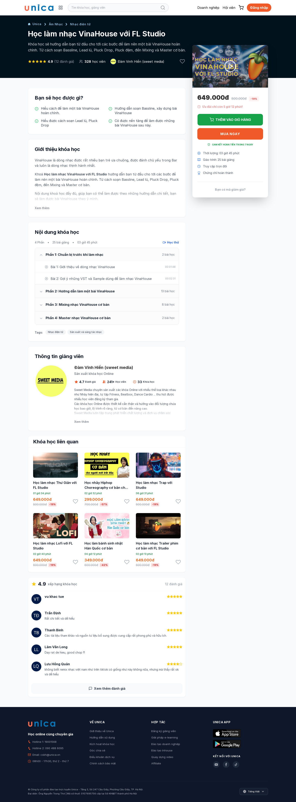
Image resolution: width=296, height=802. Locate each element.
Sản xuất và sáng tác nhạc (86, 332)
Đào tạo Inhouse (161, 750)
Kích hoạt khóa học (102, 744)
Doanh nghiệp (208, 8)
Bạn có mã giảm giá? (230, 189)
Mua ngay (230, 134)
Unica (35, 24)
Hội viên (229, 8)
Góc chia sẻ (97, 750)
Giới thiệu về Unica (102, 731)
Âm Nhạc (56, 24)
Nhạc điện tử (80, 24)
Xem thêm (42, 208)
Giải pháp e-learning (164, 737)
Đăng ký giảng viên (163, 731)
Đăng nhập (259, 8)
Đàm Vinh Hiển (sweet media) (141, 61)
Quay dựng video (162, 757)
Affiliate (156, 763)
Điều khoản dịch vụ (102, 757)
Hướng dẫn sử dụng (102, 737)
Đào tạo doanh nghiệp (165, 744)
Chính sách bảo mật (103, 763)
